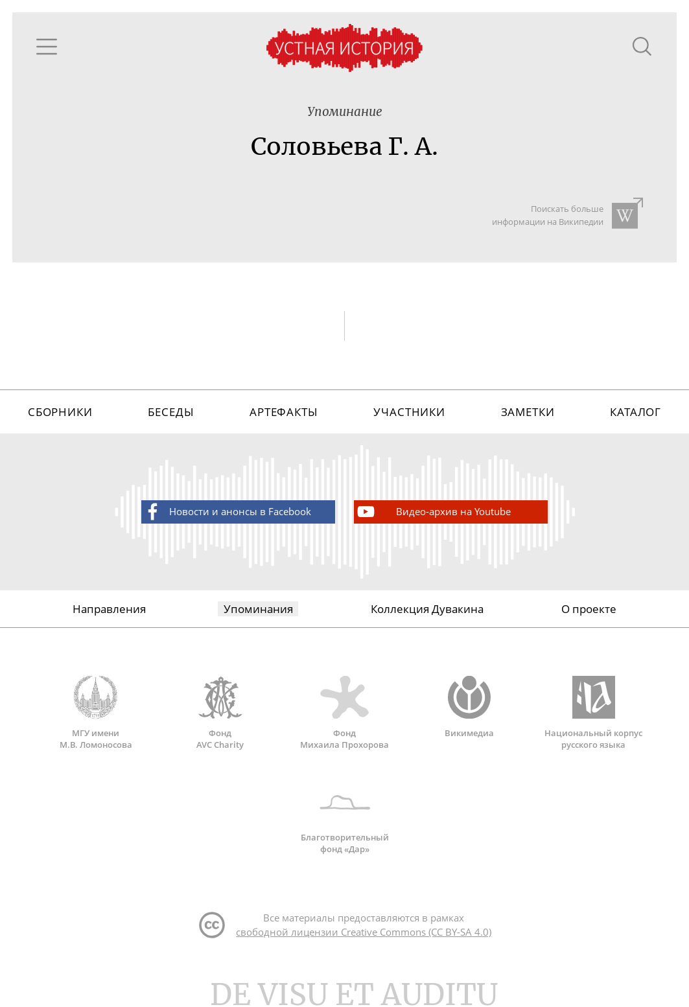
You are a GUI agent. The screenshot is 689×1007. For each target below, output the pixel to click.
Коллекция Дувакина (427, 608)
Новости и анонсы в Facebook (226, 511)
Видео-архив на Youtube (433, 511)
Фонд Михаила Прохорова (345, 713)
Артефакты (284, 411)
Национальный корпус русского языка (593, 713)
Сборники (60, 411)
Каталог (635, 411)
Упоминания (258, 608)
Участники (409, 411)
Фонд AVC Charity (220, 713)
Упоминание (344, 111)
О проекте (588, 608)
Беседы (171, 411)
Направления (109, 608)
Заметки (528, 411)
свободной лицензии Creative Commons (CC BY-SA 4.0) (363, 931)
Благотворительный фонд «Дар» (345, 818)
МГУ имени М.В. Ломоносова (96, 713)
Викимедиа (469, 707)
